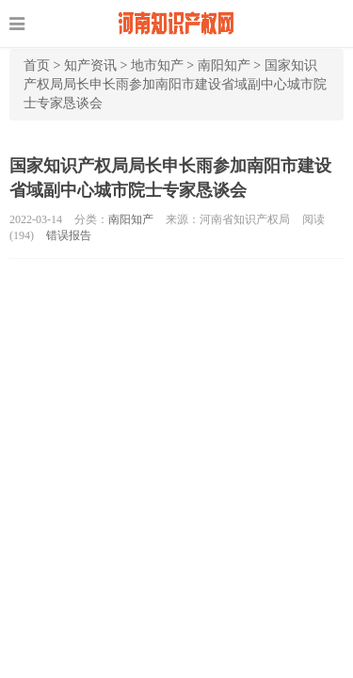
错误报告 (68, 235)
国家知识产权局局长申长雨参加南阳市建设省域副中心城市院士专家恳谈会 (175, 84)
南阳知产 (224, 65)
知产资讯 (90, 65)
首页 (37, 65)
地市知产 (157, 65)
